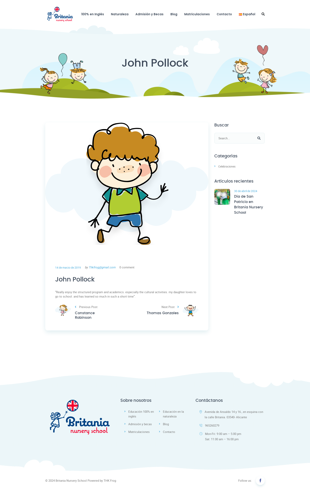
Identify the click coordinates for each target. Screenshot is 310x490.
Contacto (224, 14)
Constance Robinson (85, 315)
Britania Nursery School (71, 480)
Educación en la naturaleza (173, 414)
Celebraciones (226, 166)
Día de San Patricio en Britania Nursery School (248, 204)
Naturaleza (120, 14)
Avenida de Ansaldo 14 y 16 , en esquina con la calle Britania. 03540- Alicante (231, 414)
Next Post (170, 307)
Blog (173, 14)
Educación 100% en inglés (141, 414)
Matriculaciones (197, 14)
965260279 (209, 425)
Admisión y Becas (149, 14)
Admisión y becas (140, 424)
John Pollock (75, 279)
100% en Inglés (92, 14)
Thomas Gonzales (163, 313)
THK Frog (110, 480)
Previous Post (86, 307)
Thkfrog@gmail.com (102, 267)
